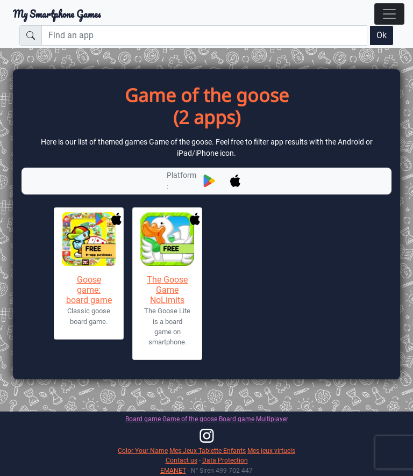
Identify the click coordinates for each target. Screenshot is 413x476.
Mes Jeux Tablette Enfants (207, 450)
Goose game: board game (89, 290)
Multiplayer (272, 419)
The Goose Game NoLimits (167, 290)
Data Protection (225, 460)
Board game (143, 419)
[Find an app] (204, 35)
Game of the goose (189, 419)
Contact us (181, 460)
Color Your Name (143, 450)
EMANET (173, 470)
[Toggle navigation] (389, 14)
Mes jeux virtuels (271, 450)
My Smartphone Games (57, 13)
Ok (381, 35)
